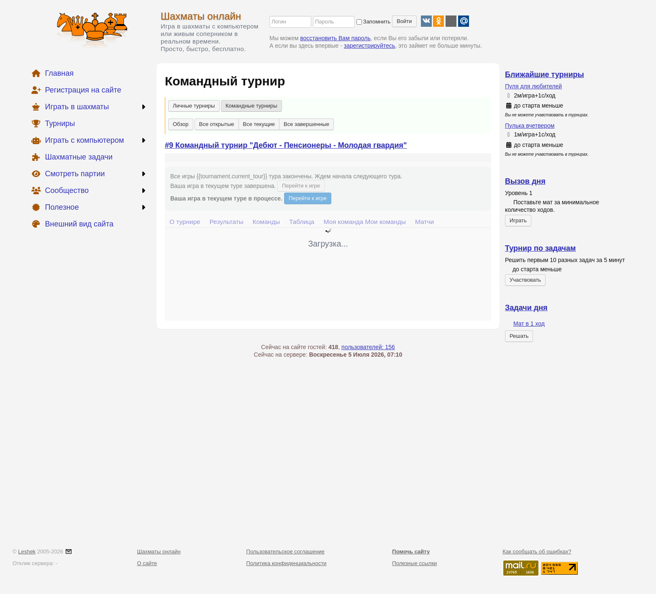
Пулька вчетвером (529, 125)
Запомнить (373, 21)
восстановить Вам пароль (335, 38)
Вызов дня (525, 181)
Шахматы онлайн (201, 16)
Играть (518, 220)
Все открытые (216, 124)
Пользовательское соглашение (285, 551)
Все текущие (259, 124)
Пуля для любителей (533, 86)
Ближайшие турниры (544, 74)
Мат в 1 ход (529, 323)
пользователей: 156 (368, 347)
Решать (519, 336)
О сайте (147, 563)
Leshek (27, 551)
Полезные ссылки (414, 563)
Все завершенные (306, 124)
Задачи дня (526, 307)
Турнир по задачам (540, 248)
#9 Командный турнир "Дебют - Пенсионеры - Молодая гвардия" (286, 145)
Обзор (181, 124)
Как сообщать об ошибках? (536, 551)
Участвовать (525, 280)
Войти (404, 21)
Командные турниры (251, 106)
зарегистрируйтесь (369, 45)
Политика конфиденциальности (286, 563)
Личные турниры (194, 106)
